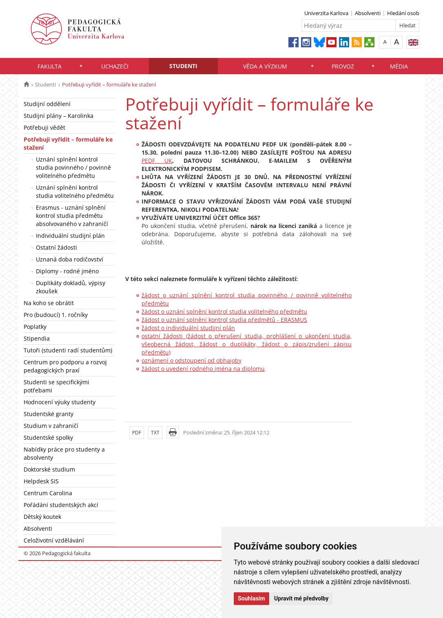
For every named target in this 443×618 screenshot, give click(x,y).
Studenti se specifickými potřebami (56, 386)
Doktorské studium (49, 469)
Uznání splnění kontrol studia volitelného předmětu (75, 191)
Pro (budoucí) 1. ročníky (56, 315)
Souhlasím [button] (251, 598)
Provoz (343, 66)
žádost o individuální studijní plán (188, 328)
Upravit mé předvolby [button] (301, 598)
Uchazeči (114, 66)
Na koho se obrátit (49, 303)
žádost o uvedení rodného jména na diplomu (203, 368)
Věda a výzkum (265, 66)
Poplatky (35, 326)
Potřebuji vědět (44, 127)
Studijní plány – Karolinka (58, 116)
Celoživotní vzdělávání (54, 540)
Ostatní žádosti (56, 247)
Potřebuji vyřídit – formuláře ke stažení (68, 143)
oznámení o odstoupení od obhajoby (191, 360)
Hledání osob (403, 13)
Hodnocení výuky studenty (59, 402)
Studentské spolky (48, 437)
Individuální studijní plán (70, 235)
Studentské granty (48, 414)
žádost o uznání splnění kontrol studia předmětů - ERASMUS (224, 319)
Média (399, 66)
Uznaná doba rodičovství (69, 259)
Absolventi (368, 13)
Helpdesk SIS (41, 481)
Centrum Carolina (48, 493)
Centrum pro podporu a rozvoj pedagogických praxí (65, 366)
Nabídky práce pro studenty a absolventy (64, 453)
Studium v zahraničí (51, 426)
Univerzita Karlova (326, 13)
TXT (155, 432)
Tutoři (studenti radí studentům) (68, 350)
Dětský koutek (42, 517)
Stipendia (37, 338)
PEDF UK (157, 160)
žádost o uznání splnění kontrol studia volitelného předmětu (224, 311)
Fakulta (50, 66)
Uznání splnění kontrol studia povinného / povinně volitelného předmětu (73, 167)
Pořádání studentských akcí (61, 505)
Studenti (183, 66)
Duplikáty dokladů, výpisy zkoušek (70, 287)
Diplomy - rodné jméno (67, 271)
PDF (136, 432)
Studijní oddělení (47, 104)
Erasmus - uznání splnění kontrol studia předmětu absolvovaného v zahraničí (72, 216)
